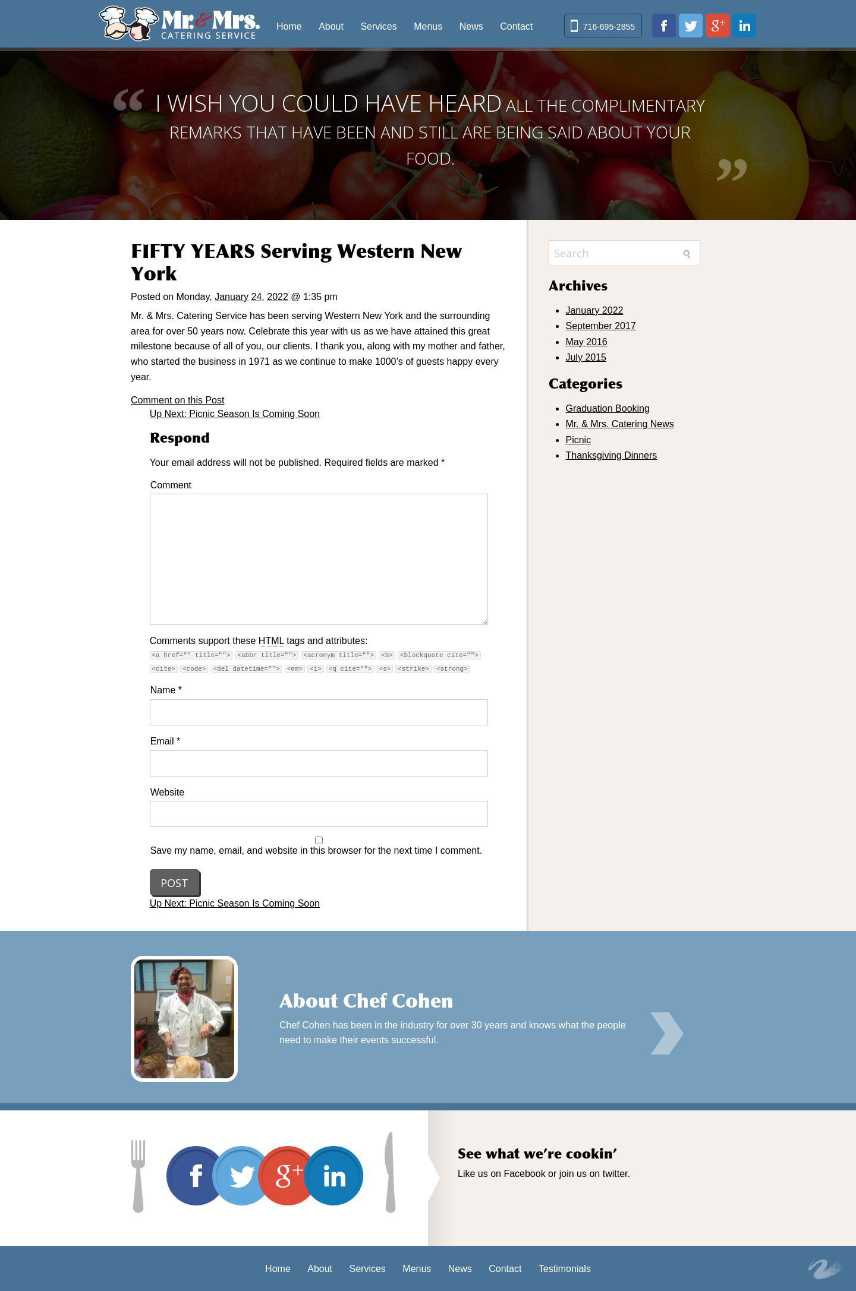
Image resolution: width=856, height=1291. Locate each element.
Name (166, 690)
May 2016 (586, 342)
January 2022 (594, 310)
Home (289, 26)
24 (256, 297)
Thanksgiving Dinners (611, 455)
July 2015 (585, 357)
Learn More (667, 1033)
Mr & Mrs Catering (179, 24)
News (471, 26)
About (331, 26)
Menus (428, 26)
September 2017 (600, 326)
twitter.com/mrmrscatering (691, 25)
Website (167, 792)
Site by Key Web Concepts (826, 1270)
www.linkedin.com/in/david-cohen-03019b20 (744, 25)
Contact (516, 26)
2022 (277, 297)
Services (378, 26)
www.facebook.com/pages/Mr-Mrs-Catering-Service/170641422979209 (664, 25)
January (231, 297)
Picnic (578, 440)
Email (165, 741)
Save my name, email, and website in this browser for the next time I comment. (316, 850)
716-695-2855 (609, 26)
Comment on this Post (177, 400)
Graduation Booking (607, 408)
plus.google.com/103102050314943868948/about (717, 25)
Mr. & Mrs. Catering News (619, 424)
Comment (170, 485)
